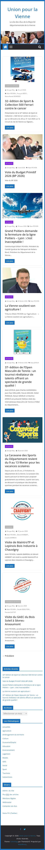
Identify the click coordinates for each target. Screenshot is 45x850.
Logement (6, 754)
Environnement (9, 750)
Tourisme (6, 773)
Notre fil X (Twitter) (10, 813)
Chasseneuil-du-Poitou (13, 602)
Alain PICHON (11, 93)
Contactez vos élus (10, 806)
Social (5, 765)
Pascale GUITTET (10, 612)
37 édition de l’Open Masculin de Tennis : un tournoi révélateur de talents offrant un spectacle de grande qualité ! (20, 376)
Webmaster (7, 802)
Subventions (7, 777)
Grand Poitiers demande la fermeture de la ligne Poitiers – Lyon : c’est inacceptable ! (21, 236)
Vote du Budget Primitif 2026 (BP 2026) (20, 174)
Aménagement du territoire (13, 735)
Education (6, 746)
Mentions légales (9, 798)
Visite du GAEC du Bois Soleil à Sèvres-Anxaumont (20, 620)
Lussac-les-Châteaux (12, 86)
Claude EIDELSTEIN (23, 609)
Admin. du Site (8, 791)
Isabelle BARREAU (11, 538)
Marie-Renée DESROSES (13, 96)
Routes (5, 758)
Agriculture (7, 731)
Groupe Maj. (11, 90)
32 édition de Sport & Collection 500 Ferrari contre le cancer (19, 104)
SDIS (4, 762)
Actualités (9, 163)
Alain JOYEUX (34, 363)
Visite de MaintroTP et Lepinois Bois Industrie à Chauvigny (21, 545)
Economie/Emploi (9, 742)
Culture (5, 738)
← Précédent (8, 656)
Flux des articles (11, 794)
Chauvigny (9, 527)
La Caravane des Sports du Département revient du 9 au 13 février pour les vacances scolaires (22, 460)
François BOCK (21, 93)
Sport (5, 769)
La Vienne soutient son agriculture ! (20, 307)
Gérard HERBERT (22, 535)
